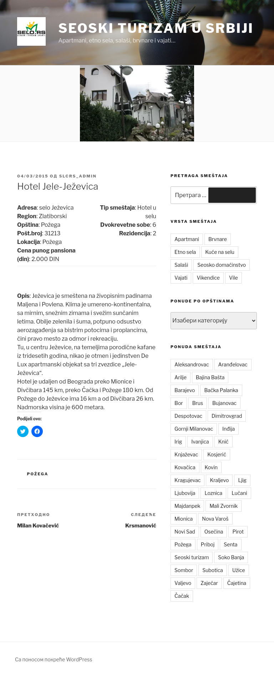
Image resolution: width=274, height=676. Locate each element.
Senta (230, 544)
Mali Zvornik (223, 506)
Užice (238, 570)
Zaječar (209, 583)
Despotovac (188, 416)
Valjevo (182, 583)
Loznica (213, 493)
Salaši (181, 265)
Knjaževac (186, 454)
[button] (31, 31)
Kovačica (185, 467)
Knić (223, 442)
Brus (197, 403)
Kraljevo (219, 480)
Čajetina (237, 583)
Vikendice (208, 278)
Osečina (213, 532)
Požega (38, 473)
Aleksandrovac (191, 364)
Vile (233, 278)
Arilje (180, 377)
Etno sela (185, 252)
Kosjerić (216, 454)
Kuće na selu (219, 252)
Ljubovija (184, 493)
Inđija (228, 429)
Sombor (183, 570)
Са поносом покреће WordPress (53, 659)
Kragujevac (187, 480)
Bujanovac (224, 403)
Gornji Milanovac (193, 429)
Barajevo (184, 390)
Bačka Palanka (221, 390)
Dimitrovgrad (227, 416)
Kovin (211, 467)
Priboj (208, 544)
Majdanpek (187, 506)
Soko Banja (231, 557)
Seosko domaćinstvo (221, 265)
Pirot (238, 532)
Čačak (181, 596)
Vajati (180, 278)
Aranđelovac (233, 364)
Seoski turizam (191, 557)
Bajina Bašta (210, 377)
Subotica (212, 570)
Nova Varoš (215, 519)
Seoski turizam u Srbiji (155, 28)
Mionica (183, 519)
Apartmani (186, 239)
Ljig (242, 480)
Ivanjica (200, 442)
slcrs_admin (78, 176)
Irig (178, 442)
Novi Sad (184, 532)
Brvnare (217, 239)
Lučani (239, 493)
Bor (178, 403)
